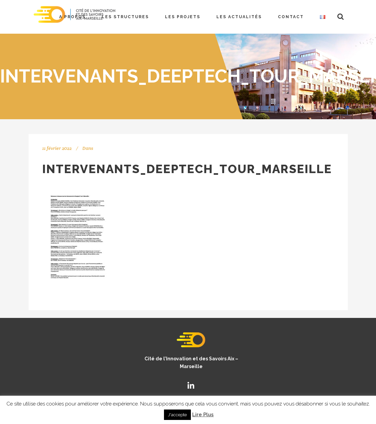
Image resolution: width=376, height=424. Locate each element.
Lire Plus (203, 415)
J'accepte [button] (177, 414)
